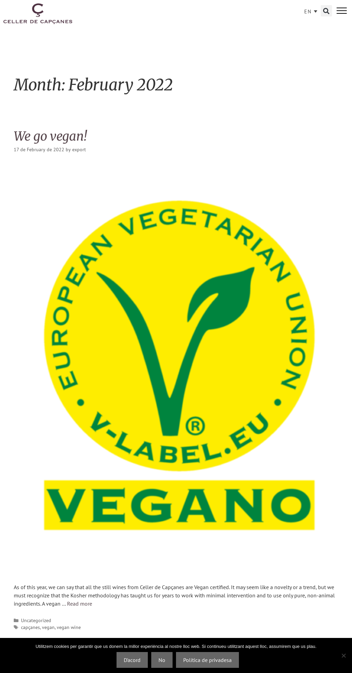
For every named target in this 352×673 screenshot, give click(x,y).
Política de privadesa (207, 660)
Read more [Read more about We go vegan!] (79, 603)
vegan (48, 627)
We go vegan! (50, 136)
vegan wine (69, 627)
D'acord (132, 660)
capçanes (30, 627)
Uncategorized (36, 620)
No (161, 660)
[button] (326, 10)
